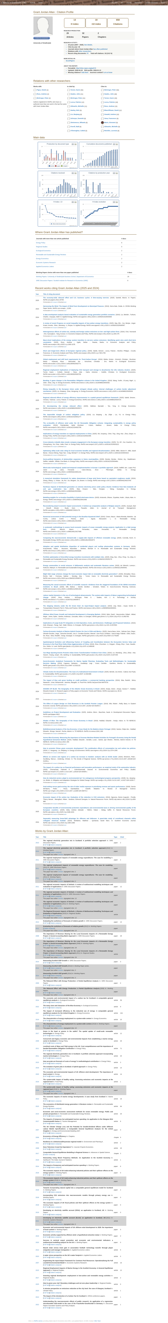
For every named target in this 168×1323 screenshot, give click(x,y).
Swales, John (75, 94)
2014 (37, 962)
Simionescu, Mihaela (77, 122)
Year (38, 294)
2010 (37, 843)
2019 (37, 1019)
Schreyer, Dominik (77, 118)
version (60, 854)
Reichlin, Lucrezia (110, 130)
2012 (37, 895)
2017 (37, 1033)
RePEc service (38, 1321)
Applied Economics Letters (45, 266)
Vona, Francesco (110, 118)
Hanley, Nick (74, 110)
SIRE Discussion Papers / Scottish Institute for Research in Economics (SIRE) (62, 280)
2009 (37, 983)
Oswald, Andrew (110, 114)
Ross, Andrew (42, 94)
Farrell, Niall (74, 126)
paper (65, 302)
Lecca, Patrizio (75, 102)
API (122, 3)
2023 (37, 1256)
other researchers (85, 51)
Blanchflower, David (111, 110)
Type (116, 837)
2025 (37, 1284)
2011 (37, 860)
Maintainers (138, 3)
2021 (37, 1143)
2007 (37, 1013)
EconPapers (70, 61)
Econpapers (55, 302)
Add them (84, 72)
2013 (37, 922)
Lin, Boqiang (75, 114)
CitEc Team (97, 1321)
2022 (37, 1007)
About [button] (163, 3)
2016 (37, 1068)
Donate (129, 3)
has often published (100, 49)
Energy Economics (42, 258)
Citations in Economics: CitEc (14, 3)
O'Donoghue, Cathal (77, 130)
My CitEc (115, 3)
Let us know (108, 72)
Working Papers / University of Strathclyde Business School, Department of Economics (65, 276)
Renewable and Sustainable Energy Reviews (51, 254)
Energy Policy (40, 243)
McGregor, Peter (42, 98)
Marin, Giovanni (110, 122)
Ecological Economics (43, 251)
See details (88, 45)
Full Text (46, 845)
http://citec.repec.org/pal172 (86, 68)
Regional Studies (41, 247)
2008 (37, 936)
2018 (37, 1026)
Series (40, 3)
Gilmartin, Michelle (77, 106)
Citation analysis (55, 845)
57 (87, 53)
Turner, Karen (75, 90)
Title (45, 837)
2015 (37, 914)
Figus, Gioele (41, 90)
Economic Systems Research (46, 262)
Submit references (152, 3)
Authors (32, 3)
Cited (123, 837)
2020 (37, 1074)
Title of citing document (52, 294)
